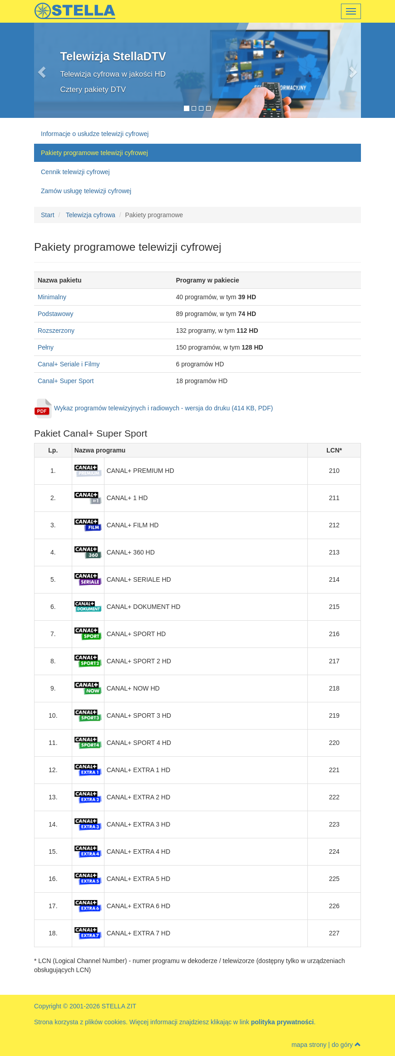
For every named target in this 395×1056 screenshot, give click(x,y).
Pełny (46, 347)
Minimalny (52, 297)
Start (47, 215)
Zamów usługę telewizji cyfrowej (86, 191)
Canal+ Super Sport (66, 380)
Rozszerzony (56, 330)
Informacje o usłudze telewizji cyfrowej (94, 133)
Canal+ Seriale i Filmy (69, 364)
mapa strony (308, 1044)
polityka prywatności (282, 1022)
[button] (58, 70)
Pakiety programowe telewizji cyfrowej (94, 152)
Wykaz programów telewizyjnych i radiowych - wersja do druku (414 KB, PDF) (163, 408)
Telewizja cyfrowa (90, 215)
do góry (346, 1044)
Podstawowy (56, 313)
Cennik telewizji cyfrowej (75, 171)
